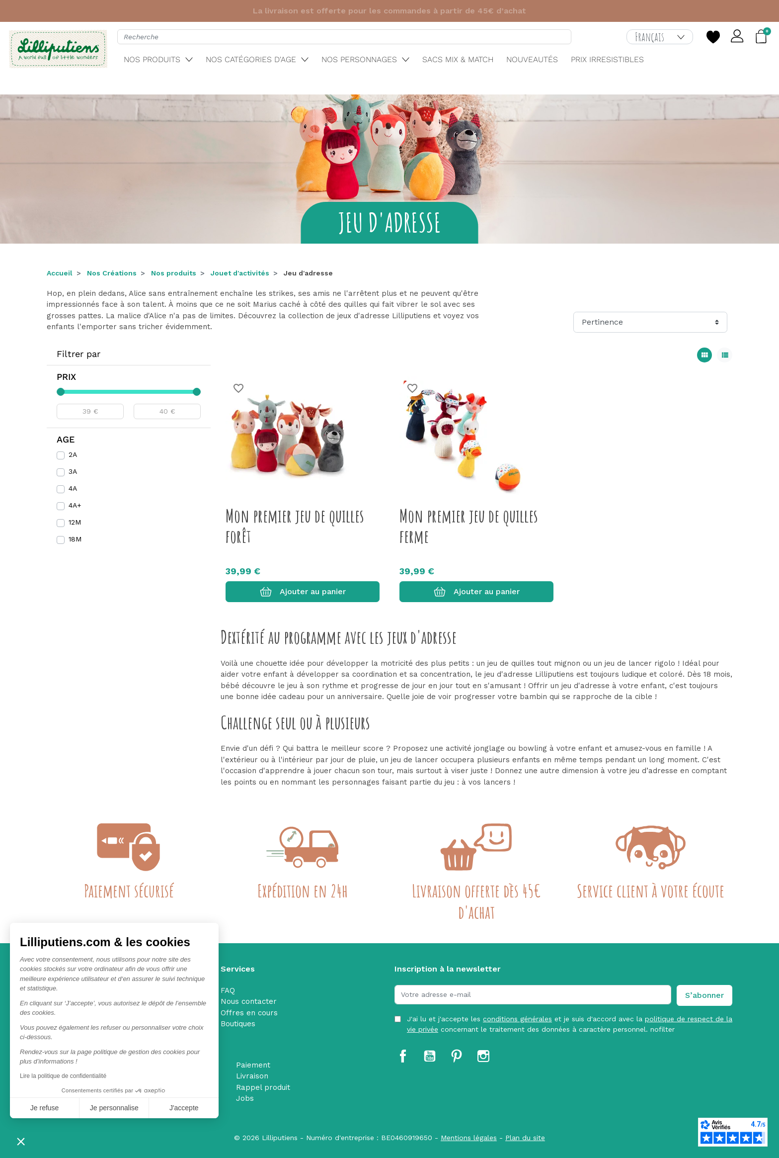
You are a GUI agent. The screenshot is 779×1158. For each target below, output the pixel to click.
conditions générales (517, 1019)
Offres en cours (249, 1012)
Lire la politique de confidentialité (63, 1075)
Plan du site (525, 1138)
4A (73, 488)
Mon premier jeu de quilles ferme (468, 525)
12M (75, 522)
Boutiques (238, 1023)
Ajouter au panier (303, 592)
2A (73, 454)
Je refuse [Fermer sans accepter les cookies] (44, 1108)
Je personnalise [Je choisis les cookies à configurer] (114, 1108)
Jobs (245, 1098)
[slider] (61, 392)
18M (75, 539)
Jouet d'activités (240, 273)
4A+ (75, 505)
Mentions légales (469, 1138)
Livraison (252, 1075)
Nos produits (173, 273)
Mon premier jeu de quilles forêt (295, 525)
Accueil (60, 273)
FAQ (228, 990)
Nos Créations (112, 273)
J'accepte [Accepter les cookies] (184, 1108)
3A (73, 471)
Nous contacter (249, 1001)
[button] (21, 1141)
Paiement (253, 1065)
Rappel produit (263, 1087)
